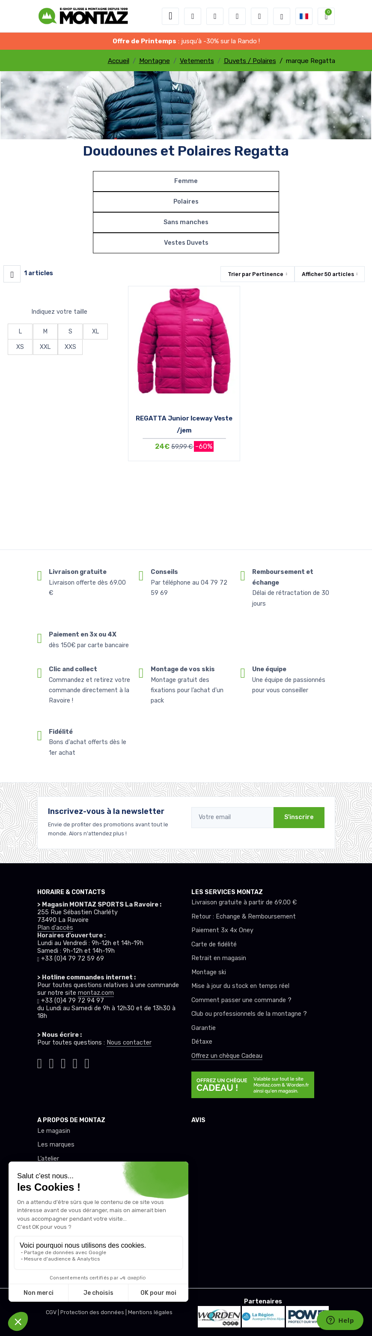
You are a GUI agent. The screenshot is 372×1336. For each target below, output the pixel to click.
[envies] (237, 16)
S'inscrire (299, 817)
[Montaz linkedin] (86, 1061)
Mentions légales (150, 1312)
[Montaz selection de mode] (281, 16)
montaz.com (96, 993)
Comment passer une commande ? (241, 1000)
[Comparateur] (259, 16)
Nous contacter (129, 1042)
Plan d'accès (55, 927)
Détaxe (201, 1041)
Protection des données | (94, 1312)
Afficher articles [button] (328, 274)
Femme (186, 181)
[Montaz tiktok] (39, 1061)
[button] (192, 16)
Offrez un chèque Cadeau (226, 1056)
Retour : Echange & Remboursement (243, 916)
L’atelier (48, 1158)
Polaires (186, 201)
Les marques (55, 1144)
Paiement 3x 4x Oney (222, 930)
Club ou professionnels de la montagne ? (249, 1014)
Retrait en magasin (218, 958)
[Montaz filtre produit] (12, 273)
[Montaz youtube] (75, 1061)
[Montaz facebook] (63, 1061)
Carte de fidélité (214, 944)
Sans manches (186, 222)
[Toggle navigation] (170, 16)
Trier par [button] (255, 274)
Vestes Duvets (186, 242)
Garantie (203, 1028)
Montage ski (208, 972)
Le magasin (53, 1131)
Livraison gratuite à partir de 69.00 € (244, 902)
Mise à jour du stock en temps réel (240, 986)
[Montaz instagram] (51, 1061)
